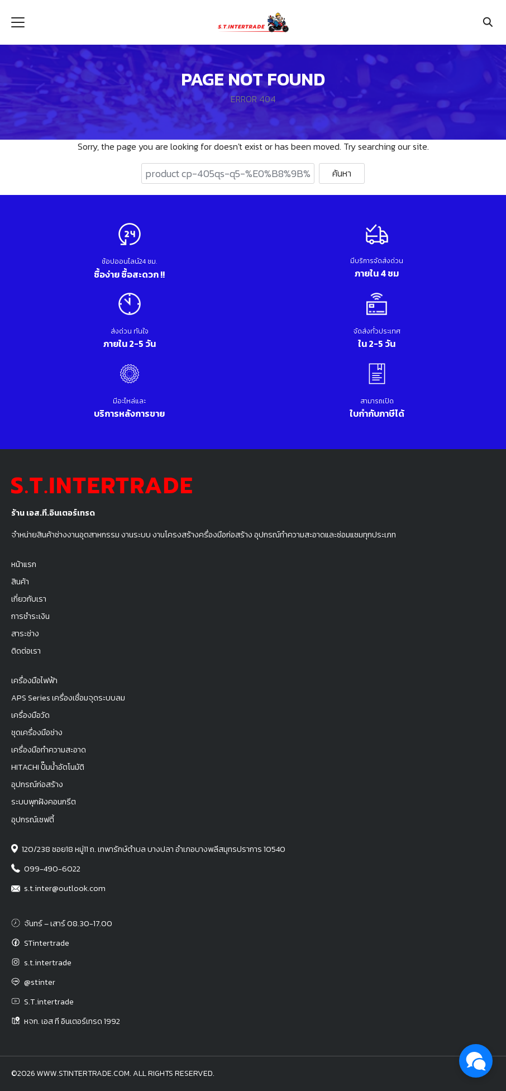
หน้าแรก (23, 564)
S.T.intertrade (49, 1001)
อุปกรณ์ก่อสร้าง (37, 784)
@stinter (39, 982)
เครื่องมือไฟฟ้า (34, 680)
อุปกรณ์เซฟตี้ (32, 819)
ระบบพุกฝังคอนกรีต (43, 801)
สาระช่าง (25, 633)
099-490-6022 (52, 869)
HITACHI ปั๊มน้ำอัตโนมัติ (47, 767)
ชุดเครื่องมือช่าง (37, 732)
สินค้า (20, 581)
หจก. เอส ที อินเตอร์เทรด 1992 (72, 1021)
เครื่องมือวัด (30, 715)
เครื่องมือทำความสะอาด (48, 750)
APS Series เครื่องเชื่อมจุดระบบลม (68, 698)
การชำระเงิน (30, 616)
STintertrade (46, 943)
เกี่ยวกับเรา (28, 599)
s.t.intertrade (47, 962)
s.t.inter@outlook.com (65, 888)
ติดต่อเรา (26, 651)
